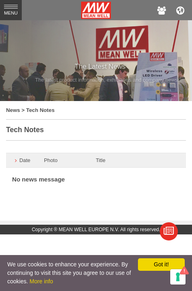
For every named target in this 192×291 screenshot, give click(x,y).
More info (41, 281)
